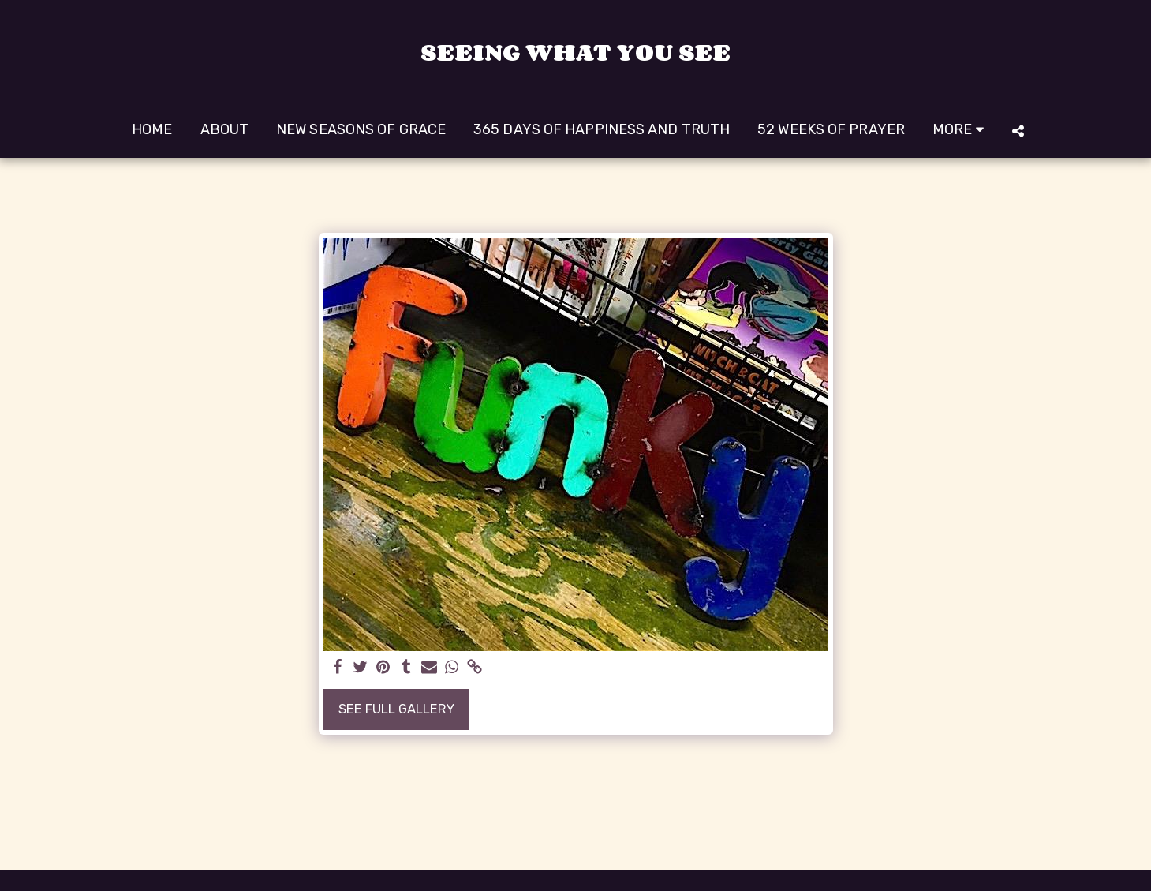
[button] (1018, 130)
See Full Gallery (396, 709)
